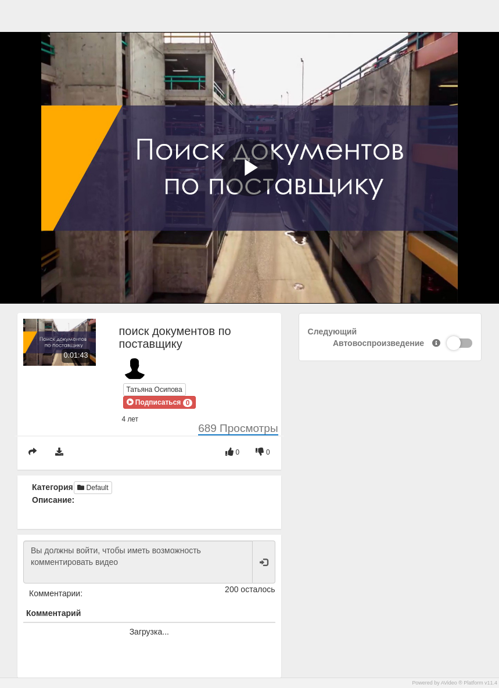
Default (92, 488)
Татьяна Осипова (154, 390)
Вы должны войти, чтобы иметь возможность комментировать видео (138, 562)
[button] (159, 402)
